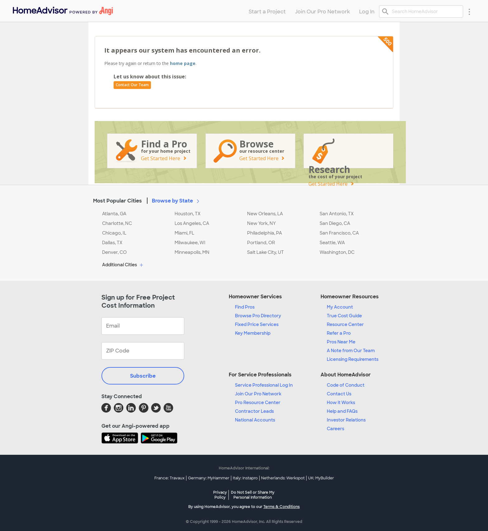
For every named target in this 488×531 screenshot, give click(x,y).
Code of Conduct (345, 385)
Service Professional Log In (264, 385)
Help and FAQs (342, 411)
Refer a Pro (339, 333)
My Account (340, 307)
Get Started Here (160, 158)
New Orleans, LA (265, 214)
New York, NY (261, 223)
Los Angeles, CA (192, 223)
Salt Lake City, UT (265, 252)
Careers (335, 428)
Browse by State (177, 201)
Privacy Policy (220, 495)
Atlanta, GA (114, 214)
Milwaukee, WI (190, 242)
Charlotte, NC (117, 223)
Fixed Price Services (257, 324)
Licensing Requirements (352, 359)
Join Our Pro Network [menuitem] (322, 11)
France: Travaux (169, 478)
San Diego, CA (335, 223)
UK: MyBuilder (321, 478)
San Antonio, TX (337, 214)
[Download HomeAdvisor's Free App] (121, 438)
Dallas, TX (112, 242)
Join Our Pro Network (258, 394)
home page (182, 63)
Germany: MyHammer (208, 478)
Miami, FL (184, 233)
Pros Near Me (341, 342)
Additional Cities (123, 265)
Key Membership (252, 333)
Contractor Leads (254, 411)
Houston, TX (187, 214)
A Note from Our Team (351, 350)
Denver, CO (114, 252)
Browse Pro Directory (258, 316)
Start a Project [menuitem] (267, 11)
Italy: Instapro (245, 478)
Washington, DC (337, 252)
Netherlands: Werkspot (283, 478)
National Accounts (255, 420)
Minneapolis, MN (192, 252)
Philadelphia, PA (264, 233)
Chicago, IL (114, 233)
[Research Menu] (469, 11)
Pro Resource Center (257, 402)
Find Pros (245, 307)
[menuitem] (62, 9)
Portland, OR (261, 242)
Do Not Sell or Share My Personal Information (252, 495)
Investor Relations (346, 420)
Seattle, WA (332, 242)
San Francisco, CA (339, 233)
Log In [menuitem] (366, 11)
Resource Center (345, 324)
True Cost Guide (344, 316)
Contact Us (339, 394)
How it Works (341, 402)
